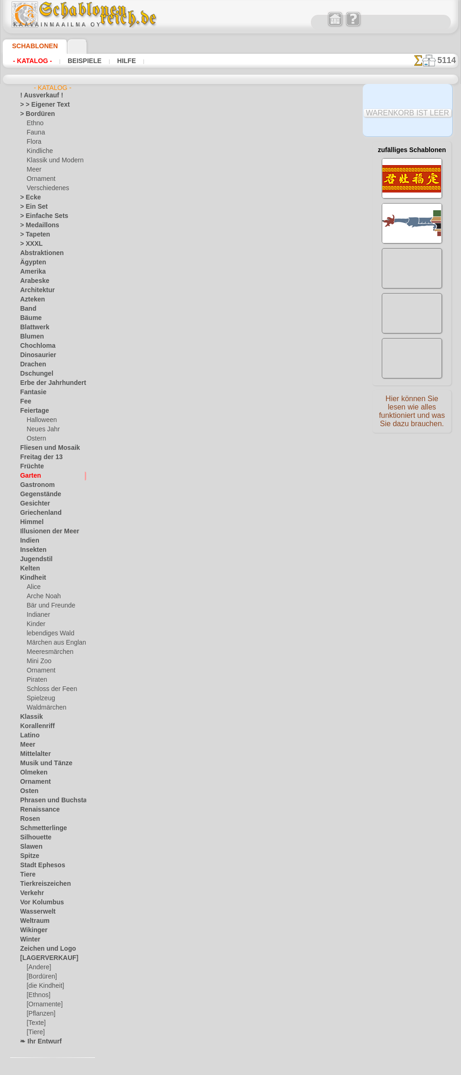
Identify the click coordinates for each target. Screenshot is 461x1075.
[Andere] (37, 967)
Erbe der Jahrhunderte (48, 383)
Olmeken (31, 772)
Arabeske (32, 281)
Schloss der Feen (47, 689)
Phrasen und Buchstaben (52, 800)
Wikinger (31, 930)
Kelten (28, 568)
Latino (28, 735)
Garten (29, 476)
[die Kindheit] (43, 986)
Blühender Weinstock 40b (215, 173)
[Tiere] (34, 1032)
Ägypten (30, 262)
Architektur (34, 290)
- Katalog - (30, 60)
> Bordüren (34, 114)
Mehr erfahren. (305, 1067)
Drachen (31, 364)
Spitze (28, 856)
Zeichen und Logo (42, 949)
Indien (28, 541)
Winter (29, 939)
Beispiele (75, 60)
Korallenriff (34, 726)
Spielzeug (38, 698)
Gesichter (32, 503)
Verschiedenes (44, 188)
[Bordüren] (40, 977)
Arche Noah (41, 596)
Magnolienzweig (201, 533)
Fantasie (31, 392)
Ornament (39, 179)
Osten (27, 791)
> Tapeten (32, 234)
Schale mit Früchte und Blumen (223, 317)
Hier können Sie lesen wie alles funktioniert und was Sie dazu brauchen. (411, 414)
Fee (24, 401)
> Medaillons (36, 225)
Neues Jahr (40, 429)
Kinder (34, 624)
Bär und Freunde (47, 605)
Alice (32, 587)
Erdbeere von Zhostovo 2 (214, 389)
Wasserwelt (35, 912)
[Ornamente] (43, 1004)
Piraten (35, 680)
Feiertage (32, 411)
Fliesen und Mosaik (44, 448)
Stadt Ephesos (38, 865)
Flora (33, 142)
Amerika (30, 272)
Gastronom (34, 485)
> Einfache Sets (39, 216)
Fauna (34, 132)
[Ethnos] (37, 995)
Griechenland (37, 513)
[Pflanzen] (39, 1014)
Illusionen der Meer (44, 531)
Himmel (29, 522)
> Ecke (27, 197)
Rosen (28, 819)
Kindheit (30, 578)
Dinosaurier (35, 355)
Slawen (29, 847)
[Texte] (35, 1023)
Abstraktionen (38, 253)
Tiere (26, 874)
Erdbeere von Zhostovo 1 (214, 461)
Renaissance (36, 810)
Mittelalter (34, 754)
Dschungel (33, 374)
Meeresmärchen (47, 652)
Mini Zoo (37, 661)
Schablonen (31, 46)
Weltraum (32, 921)
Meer (33, 170)
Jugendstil (32, 559)
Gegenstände (36, 494)
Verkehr (29, 893)
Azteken (30, 299)
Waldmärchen (44, 708)
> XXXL (29, 244)
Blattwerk (32, 327)
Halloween (39, 420)
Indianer (37, 615)
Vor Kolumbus (38, 902)
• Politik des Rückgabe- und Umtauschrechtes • (233, 882)
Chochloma (34, 346)
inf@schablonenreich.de (233, 835)
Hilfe (112, 60)
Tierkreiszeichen (40, 884)
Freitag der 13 (37, 457)
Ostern (35, 439)
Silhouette (33, 837)
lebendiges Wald (47, 633)
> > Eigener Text (38, 105)
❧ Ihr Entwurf (38, 1041)
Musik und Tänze (41, 763)
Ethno (34, 123)
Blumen (29, 337)
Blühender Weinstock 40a (215, 245)
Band (26, 309)
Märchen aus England (54, 643)
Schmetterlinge (39, 828)
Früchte (30, 466)
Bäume (29, 318)
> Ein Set (30, 207)
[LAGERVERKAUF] (44, 958)
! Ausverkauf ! (37, 95)
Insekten (31, 550)
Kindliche (38, 151)
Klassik (29, 717)
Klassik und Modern (51, 160)
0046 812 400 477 (253, 779)
